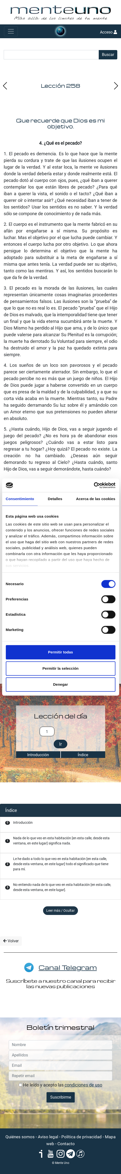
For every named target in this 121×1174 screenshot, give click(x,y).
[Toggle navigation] (11, 31)
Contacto (66, 1143)
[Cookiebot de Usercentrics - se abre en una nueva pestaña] (93, 485)
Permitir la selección (61, 668)
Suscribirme (60, 1097)
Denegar (60, 684)
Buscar (108, 54)
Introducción (38, 755)
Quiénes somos (20, 1136)
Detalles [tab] (55, 499)
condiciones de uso (83, 1084)
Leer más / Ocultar (60, 910)
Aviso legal (48, 1136)
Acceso (108, 32)
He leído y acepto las (60, 1084)
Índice (83, 755)
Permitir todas (60, 652)
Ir (60, 744)
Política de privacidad (81, 1136)
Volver (11, 941)
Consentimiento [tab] (20, 499)
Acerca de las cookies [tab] (95, 499)
